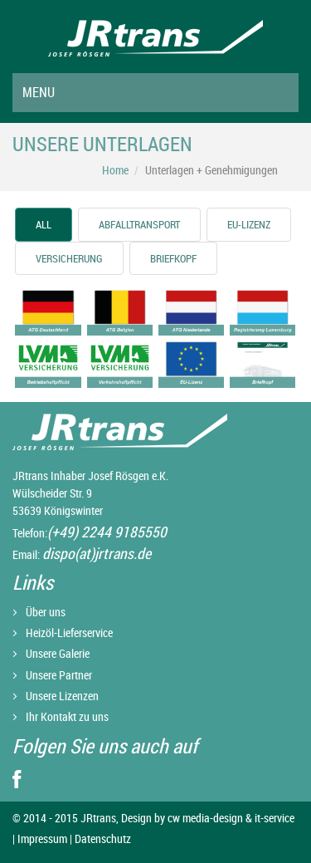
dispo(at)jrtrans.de (96, 553)
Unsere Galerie (58, 653)
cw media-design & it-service (231, 818)
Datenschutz (101, 838)
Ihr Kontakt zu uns (67, 716)
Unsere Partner (59, 675)
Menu (38, 92)
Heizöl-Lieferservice (69, 632)
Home (115, 170)
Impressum (42, 838)
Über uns (46, 612)
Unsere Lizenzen (62, 696)
